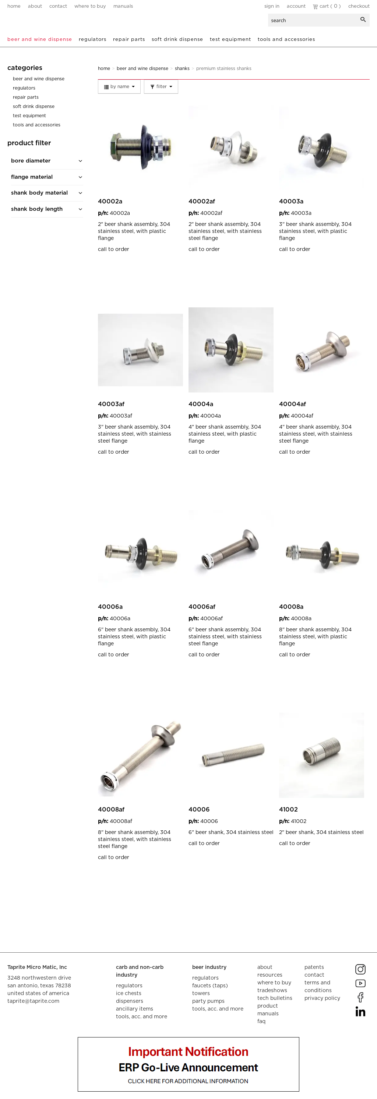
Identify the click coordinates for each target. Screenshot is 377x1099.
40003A (291, 202)
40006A (110, 607)
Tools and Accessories (286, 39)
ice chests (128, 993)
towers (201, 993)
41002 (288, 810)
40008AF (111, 810)
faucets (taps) (210, 985)
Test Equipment (230, 39)
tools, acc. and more (141, 1016)
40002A (110, 202)
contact (58, 6)
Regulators (92, 39)
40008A (291, 607)
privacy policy (322, 998)
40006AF (201, 607)
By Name (119, 87)
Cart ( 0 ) (327, 6)
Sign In (271, 6)
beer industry (209, 967)
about (35, 6)
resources (269, 975)
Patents (314, 967)
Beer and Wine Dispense (39, 39)
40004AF (292, 404)
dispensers (129, 1001)
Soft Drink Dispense (177, 39)
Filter (161, 87)
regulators (129, 985)
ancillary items (134, 1009)
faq (261, 1021)
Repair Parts (129, 39)
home (14, 6)
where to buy (90, 6)
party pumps (208, 1001)
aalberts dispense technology (51, 22)
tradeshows (272, 990)
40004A (200, 404)
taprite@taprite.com (33, 1001)
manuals (123, 6)
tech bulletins (274, 998)
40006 (199, 810)
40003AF (111, 404)
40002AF (201, 202)
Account (296, 6)
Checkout (359, 6)
